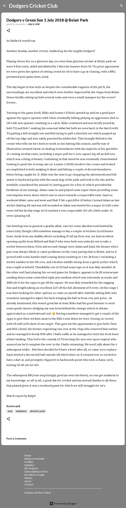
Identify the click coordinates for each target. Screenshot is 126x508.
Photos (28, 478)
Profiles (28, 462)
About (27, 481)
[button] (8, 31)
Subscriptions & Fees (36, 471)
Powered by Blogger (63, 503)
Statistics (29, 465)
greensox (21, 411)
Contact (28, 484)
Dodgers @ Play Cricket (37, 492)
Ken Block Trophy (34, 474)
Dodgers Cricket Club (33, 6)
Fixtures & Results (34, 458)
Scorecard (13, 406)
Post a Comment (16, 438)
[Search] (62, 6)
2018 (10, 411)
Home (27, 455)
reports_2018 (37, 411)
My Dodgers (31, 468)
